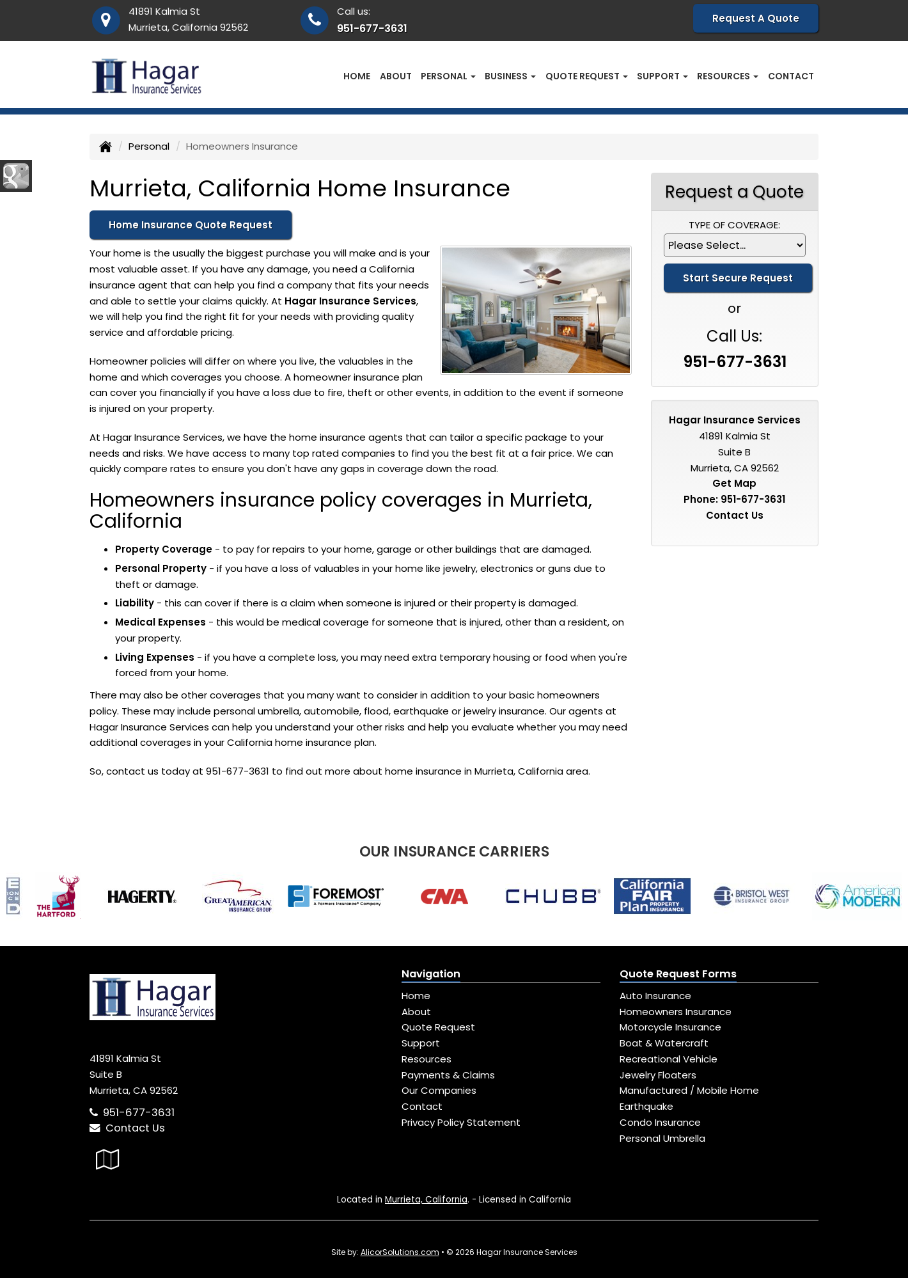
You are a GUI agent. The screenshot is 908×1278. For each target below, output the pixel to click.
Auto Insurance (655, 995)
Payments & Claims (448, 1075)
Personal (149, 146)
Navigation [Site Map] (431, 973)
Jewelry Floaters (658, 1075)
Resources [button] (727, 76)
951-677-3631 (372, 28)
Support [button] (662, 76)
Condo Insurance (660, 1122)
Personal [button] (448, 76)
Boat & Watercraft (664, 1043)
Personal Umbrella (662, 1138)
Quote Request (438, 1027)
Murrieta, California (426, 1200)
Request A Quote (755, 18)
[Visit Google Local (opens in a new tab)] (108, 1159)
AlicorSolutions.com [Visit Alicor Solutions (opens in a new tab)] (400, 1252)
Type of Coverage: (734, 225)
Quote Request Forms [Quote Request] (678, 973)
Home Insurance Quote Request (190, 225)
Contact (791, 76)
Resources (426, 1059)
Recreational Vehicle (668, 1059)
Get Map (734, 483)
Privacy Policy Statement (461, 1122)
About (396, 76)
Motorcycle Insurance (670, 1027)
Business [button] (510, 76)
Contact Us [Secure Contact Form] (734, 515)
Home (356, 76)
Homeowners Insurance (676, 1011)
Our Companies (439, 1090)
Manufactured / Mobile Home (689, 1090)
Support (421, 1043)
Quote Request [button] (586, 76)
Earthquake (646, 1106)
